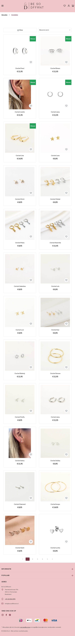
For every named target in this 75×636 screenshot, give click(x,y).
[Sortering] (55, 30)
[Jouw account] (69, 6)
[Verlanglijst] (64, 6)
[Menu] (2, 5)
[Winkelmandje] (73, 6)
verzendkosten (25, 627)
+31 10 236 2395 (10, 599)
